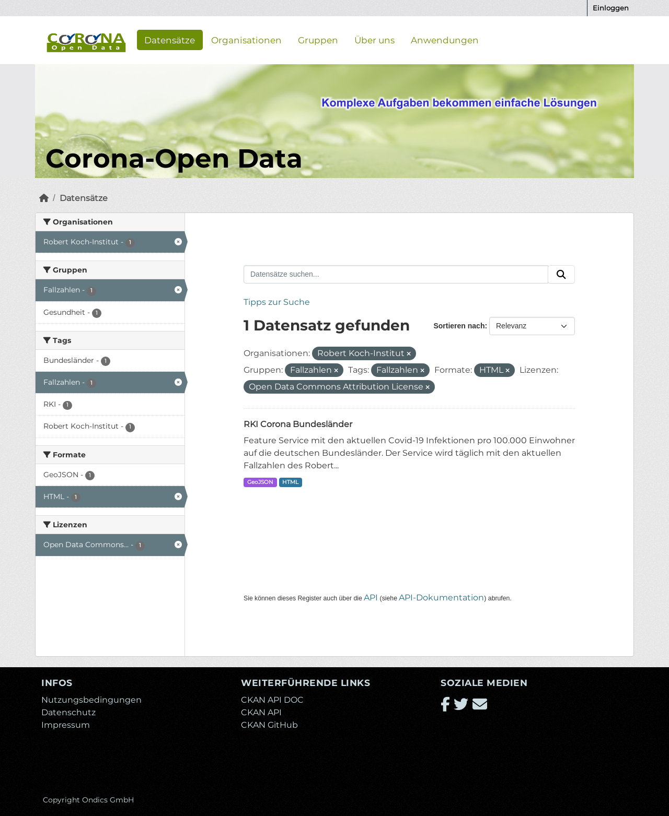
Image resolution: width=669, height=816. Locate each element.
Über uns (374, 39)
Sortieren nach (459, 326)
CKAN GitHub (269, 725)
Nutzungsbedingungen (91, 700)
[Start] (44, 198)
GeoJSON (260, 482)
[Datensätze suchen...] (396, 274)
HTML (290, 482)
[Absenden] (561, 274)
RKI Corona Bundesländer (298, 424)
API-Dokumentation (441, 597)
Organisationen (246, 39)
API (371, 597)
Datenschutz (68, 712)
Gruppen (318, 39)
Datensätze (169, 39)
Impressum (65, 725)
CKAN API (261, 712)
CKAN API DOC (272, 700)
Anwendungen (445, 39)
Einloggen (611, 8)
